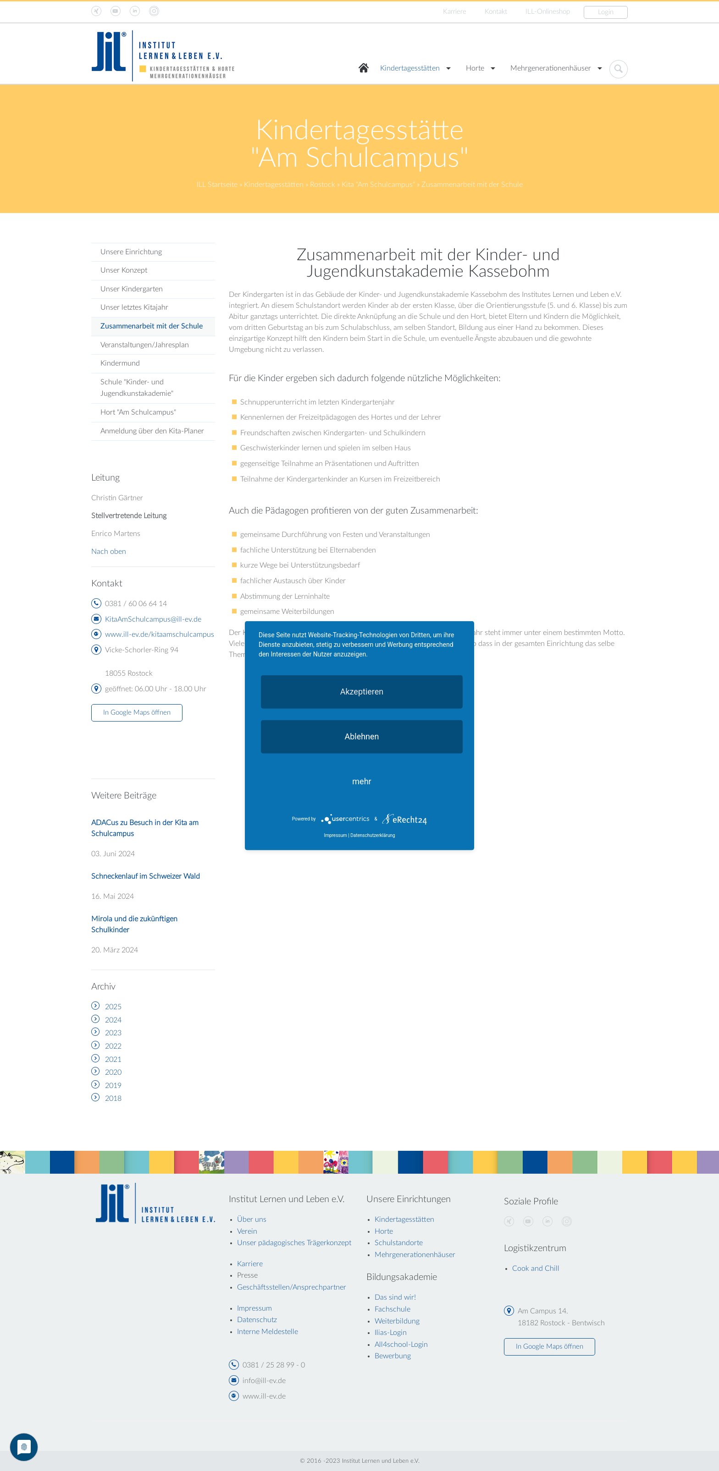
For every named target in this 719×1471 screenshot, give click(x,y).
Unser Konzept (123, 270)
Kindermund (120, 363)
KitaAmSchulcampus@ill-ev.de (153, 619)
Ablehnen (361, 736)
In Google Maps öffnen (137, 712)
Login (606, 12)
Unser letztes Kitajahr (134, 307)
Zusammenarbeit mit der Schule (151, 326)
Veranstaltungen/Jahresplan (144, 345)
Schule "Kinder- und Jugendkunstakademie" (136, 388)
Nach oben (108, 551)
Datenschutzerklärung (372, 835)
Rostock (322, 184)
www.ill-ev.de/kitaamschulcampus (159, 634)
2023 (113, 1033)
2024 (113, 1020)
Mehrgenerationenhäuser (550, 68)
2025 (113, 1007)
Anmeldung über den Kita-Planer (152, 431)
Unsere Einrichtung (131, 252)
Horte (475, 68)
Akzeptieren (362, 691)
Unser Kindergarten (131, 289)
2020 (113, 1072)
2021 (113, 1059)
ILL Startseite (217, 184)
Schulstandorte (399, 1243)
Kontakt (496, 11)
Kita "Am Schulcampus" (378, 184)
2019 (113, 1085)
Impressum (335, 835)
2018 (113, 1098)
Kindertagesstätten (410, 68)
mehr (361, 781)
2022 (113, 1046)
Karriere (454, 11)
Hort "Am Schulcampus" (138, 412)
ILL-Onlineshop (547, 11)
